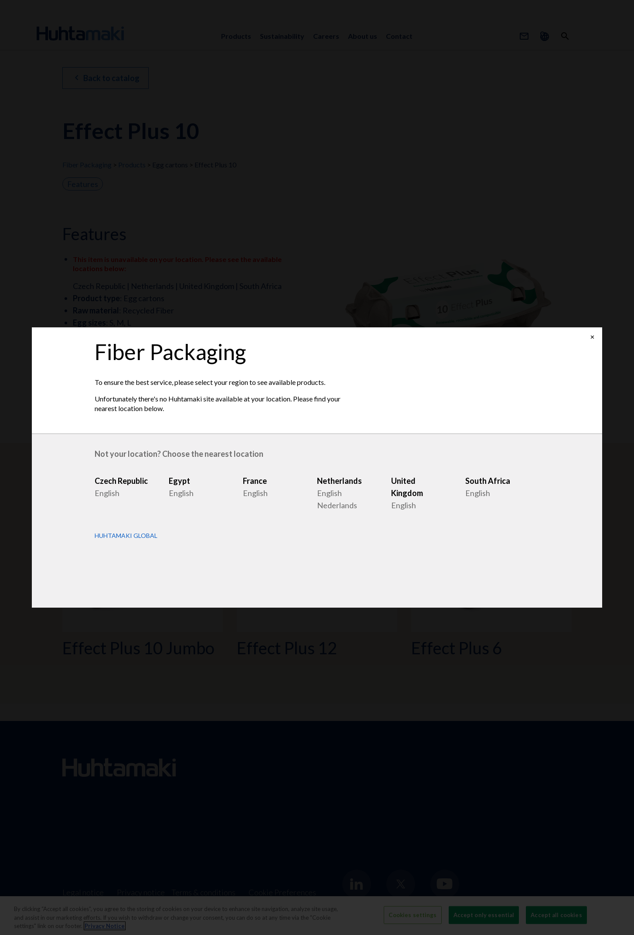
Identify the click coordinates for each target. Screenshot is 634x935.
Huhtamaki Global (126, 535)
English (107, 493)
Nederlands (337, 505)
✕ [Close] (592, 337)
